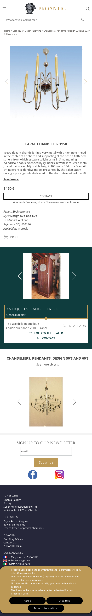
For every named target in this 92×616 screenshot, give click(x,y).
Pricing (7, 503)
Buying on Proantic (14, 524)
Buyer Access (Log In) (15, 521)
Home (7, 30)
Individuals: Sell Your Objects (20, 510)
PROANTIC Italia (12, 546)
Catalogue (18, 30)
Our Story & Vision (13, 539)
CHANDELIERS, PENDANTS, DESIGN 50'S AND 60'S (48, 358)
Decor (28, 30)
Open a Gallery (12, 499)
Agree (27, 600)
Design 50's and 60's (78, 30)
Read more (11, 179)
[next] (73, 276)
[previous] (20, 276)
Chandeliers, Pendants (54, 30)
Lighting (37, 30)
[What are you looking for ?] (83, 20)
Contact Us (9, 542)
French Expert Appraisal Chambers (23, 528)
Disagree (64, 600)
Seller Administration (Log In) (20, 506)
